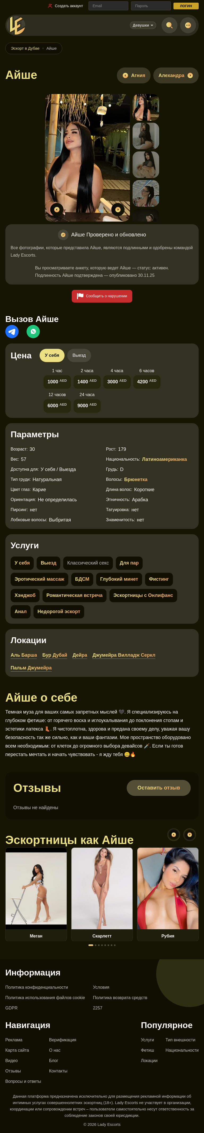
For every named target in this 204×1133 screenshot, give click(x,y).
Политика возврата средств (120, 997)
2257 (98, 1008)
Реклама (13, 1040)
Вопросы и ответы (23, 1081)
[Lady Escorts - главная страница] (16, 25)
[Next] (189, 834)
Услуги (147, 1040)
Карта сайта (17, 1050)
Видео (11, 1060)
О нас (55, 1050)
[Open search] (169, 25)
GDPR (11, 1008)
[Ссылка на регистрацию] (65, 6)
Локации (149, 1060)
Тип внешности (180, 1040)
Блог (53, 1060)
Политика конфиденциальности (36, 987)
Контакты (58, 1071)
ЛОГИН (186, 6)
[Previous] (173, 834)
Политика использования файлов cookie (45, 997)
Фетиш (147, 1050)
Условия (101, 987)
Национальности (182, 1050)
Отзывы (13, 1071)
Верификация (62, 1040)
